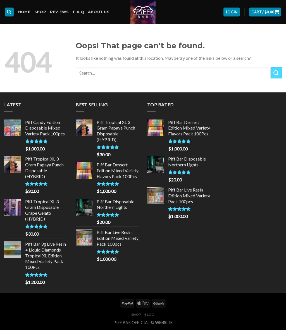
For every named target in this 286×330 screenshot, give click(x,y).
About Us (98, 12)
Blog (149, 314)
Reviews (59, 12)
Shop (40, 12)
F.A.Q (78, 12)
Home (24, 12)
